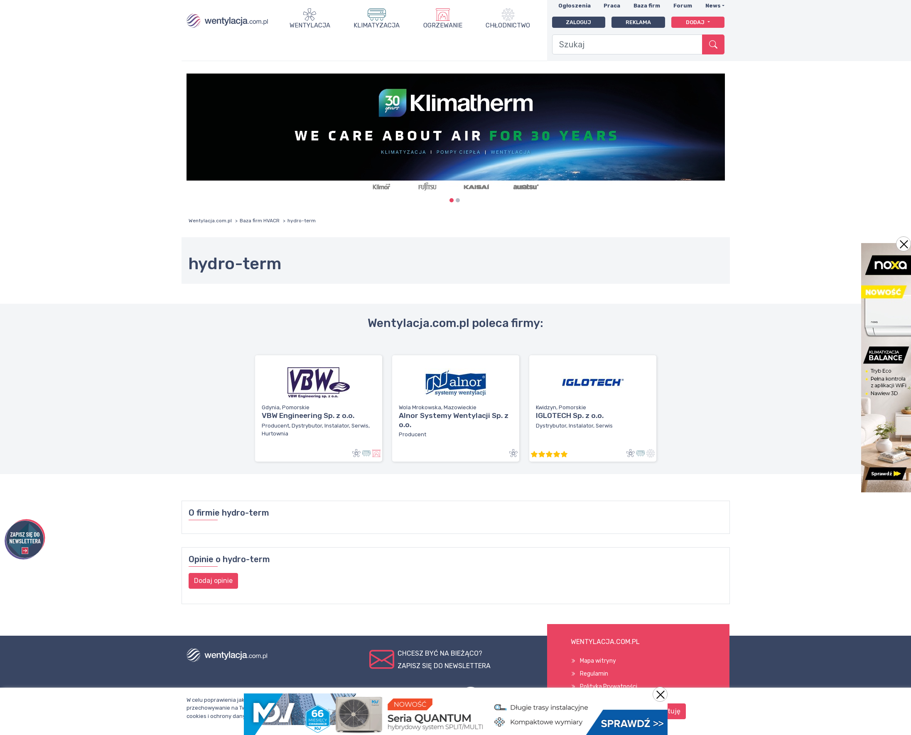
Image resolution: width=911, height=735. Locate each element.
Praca (612, 5)
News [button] (713, 5)
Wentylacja (310, 25)
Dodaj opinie (213, 581)
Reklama (638, 22)
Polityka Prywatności (608, 686)
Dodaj (696, 22)
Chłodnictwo (508, 25)
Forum (682, 5)
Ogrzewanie (442, 25)
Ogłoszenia (574, 5)
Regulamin (594, 673)
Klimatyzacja (377, 25)
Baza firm (647, 5)
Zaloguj (578, 22)
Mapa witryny (598, 660)
